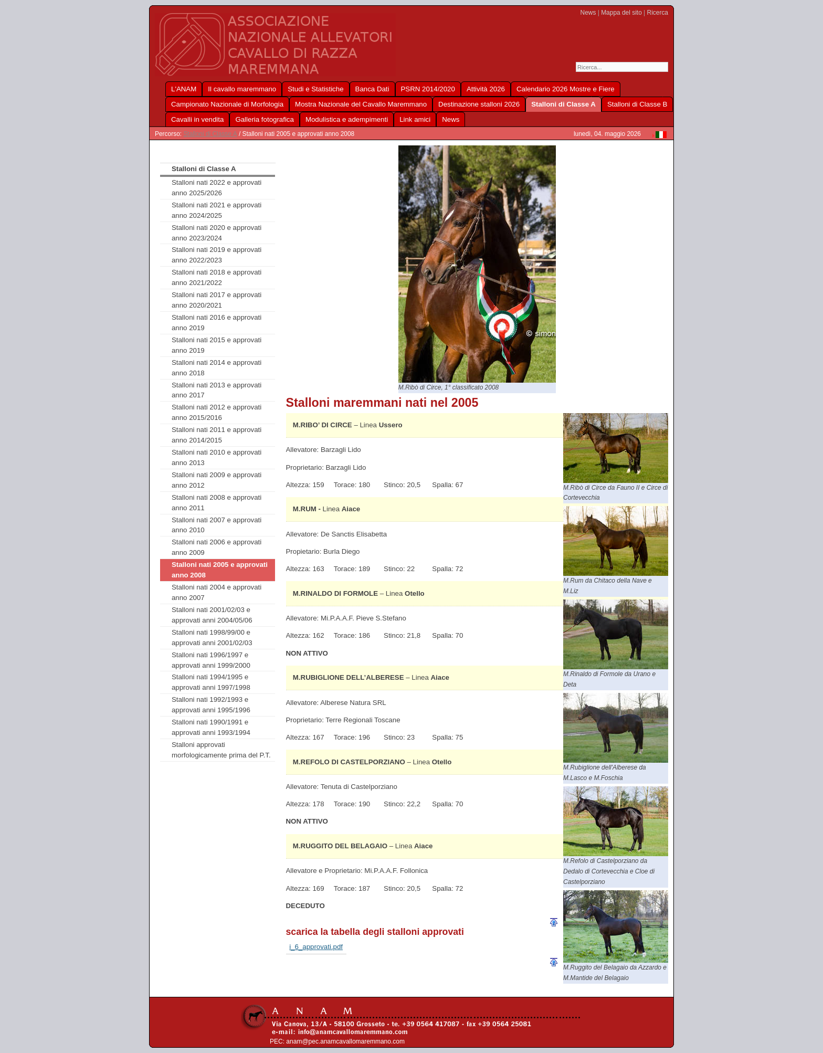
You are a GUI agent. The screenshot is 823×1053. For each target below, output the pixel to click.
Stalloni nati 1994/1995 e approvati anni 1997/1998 (211, 682)
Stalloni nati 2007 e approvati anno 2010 (216, 525)
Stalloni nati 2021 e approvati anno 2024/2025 (216, 210)
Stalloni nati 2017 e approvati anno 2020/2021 (216, 300)
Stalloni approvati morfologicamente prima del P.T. (221, 750)
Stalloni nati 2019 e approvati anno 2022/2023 (216, 255)
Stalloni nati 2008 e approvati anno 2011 (216, 502)
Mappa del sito (621, 12)
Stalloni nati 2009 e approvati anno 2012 (216, 480)
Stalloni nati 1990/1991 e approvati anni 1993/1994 (211, 727)
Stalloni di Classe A (210, 134)
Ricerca (657, 12)
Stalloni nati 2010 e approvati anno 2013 (216, 457)
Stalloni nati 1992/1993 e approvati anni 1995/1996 (211, 705)
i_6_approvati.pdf (316, 947)
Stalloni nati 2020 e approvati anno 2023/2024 (216, 233)
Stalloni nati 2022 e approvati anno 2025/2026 (216, 187)
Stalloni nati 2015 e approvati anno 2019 (216, 345)
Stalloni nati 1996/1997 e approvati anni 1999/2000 (211, 660)
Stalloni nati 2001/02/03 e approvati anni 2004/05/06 (212, 615)
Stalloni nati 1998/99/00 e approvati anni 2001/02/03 (212, 637)
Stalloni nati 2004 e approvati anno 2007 (216, 592)
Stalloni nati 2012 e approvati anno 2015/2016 (216, 412)
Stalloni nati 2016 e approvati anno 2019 (216, 322)
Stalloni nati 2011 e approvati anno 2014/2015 (216, 435)
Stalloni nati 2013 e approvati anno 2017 (216, 390)
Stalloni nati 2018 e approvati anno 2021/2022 (216, 277)
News (588, 12)
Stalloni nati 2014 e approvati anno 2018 (216, 368)
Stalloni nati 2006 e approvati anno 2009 (216, 547)
